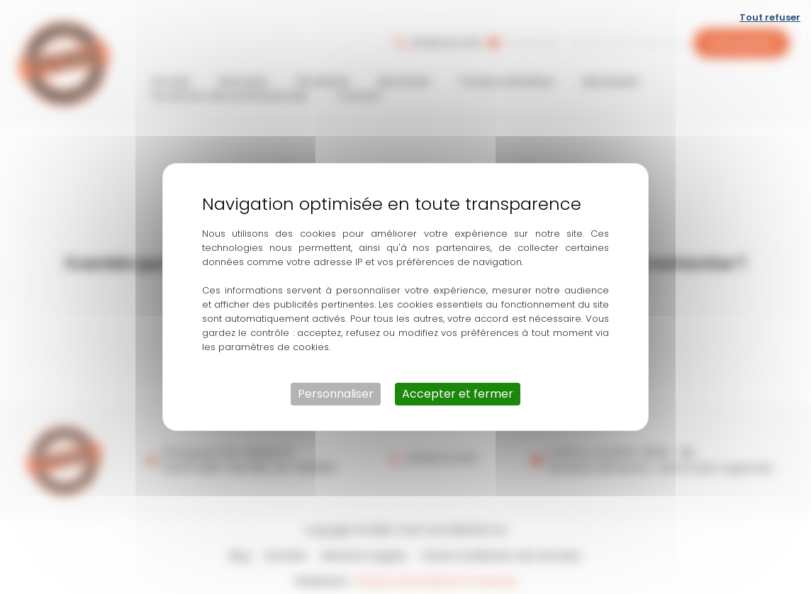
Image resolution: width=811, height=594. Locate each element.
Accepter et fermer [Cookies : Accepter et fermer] (457, 394)
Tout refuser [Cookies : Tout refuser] (769, 17)
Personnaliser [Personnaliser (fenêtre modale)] (336, 394)
